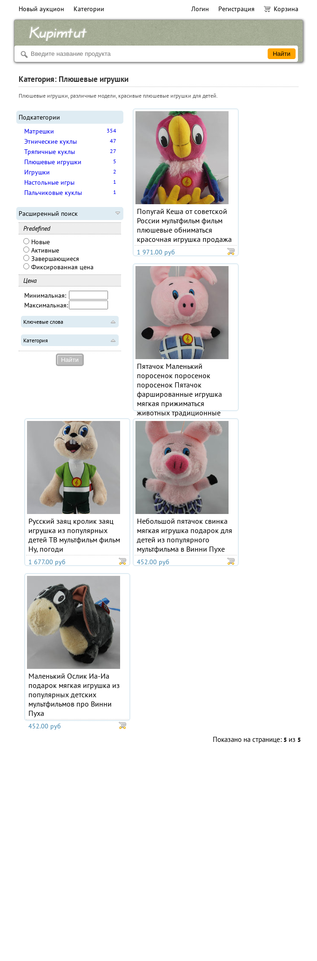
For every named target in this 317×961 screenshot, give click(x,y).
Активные (41, 250)
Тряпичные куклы (49, 151)
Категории (89, 9)
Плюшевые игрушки (52, 162)
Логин (200, 9)
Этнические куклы (50, 141)
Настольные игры (49, 182)
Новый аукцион (41, 9)
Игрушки (37, 172)
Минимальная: (45, 295)
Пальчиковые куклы (53, 192)
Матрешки (39, 131)
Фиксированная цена (58, 267)
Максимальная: (46, 305)
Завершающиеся (51, 258)
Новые (36, 242)
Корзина (281, 9)
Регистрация (236, 9)
